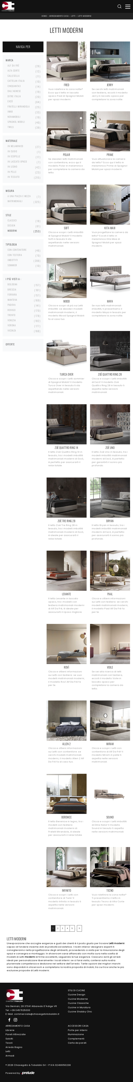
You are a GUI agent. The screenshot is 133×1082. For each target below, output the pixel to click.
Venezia (12, 320)
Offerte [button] (10, 344)
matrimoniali (15, 201)
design (11, 225)
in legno (12, 166)
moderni (12, 230)
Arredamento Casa (59, 16)
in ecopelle (14, 156)
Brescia (12, 289)
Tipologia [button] (11, 244)
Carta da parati (77, 1042)
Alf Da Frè (13, 65)
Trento (11, 315)
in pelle (12, 171)
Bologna (12, 284)
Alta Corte (14, 70)
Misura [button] (10, 191)
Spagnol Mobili (16, 121)
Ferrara (12, 294)
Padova (12, 304)
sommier (12, 265)
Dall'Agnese (14, 91)
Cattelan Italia (16, 80)
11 (79, 928)
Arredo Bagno (14, 1047)
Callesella (14, 75)
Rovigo (12, 310)
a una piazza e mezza (19, 196)
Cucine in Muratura (79, 1007)
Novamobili (14, 116)
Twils (11, 127)
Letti (73, 16)
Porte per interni (77, 1030)
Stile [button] (9, 215)
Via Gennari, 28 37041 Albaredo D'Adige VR (31, 1006)
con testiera (15, 255)
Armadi (10, 1055)
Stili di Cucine (76, 990)
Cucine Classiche (78, 1003)
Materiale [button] (12, 141)
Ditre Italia (14, 96)
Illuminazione (76, 1034)
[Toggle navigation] (128, 6)
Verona (12, 325)
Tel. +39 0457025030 (18, 1010)
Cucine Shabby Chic (80, 1011)
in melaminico (15, 146)
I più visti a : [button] (13, 279)
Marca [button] (10, 60)
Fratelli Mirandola (19, 106)
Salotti (9, 1038)
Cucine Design (76, 994)
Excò (10, 101)
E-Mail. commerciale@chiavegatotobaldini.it (32, 1014)
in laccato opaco (17, 161)
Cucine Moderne (78, 999)
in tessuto (14, 177)
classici (12, 220)
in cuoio (12, 151)
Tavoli (9, 1042)
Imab (10, 111)
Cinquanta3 (14, 86)
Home (44, 16)
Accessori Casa (78, 1025)
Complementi (76, 1038)
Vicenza (12, 330)
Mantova (12, 299)
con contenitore (17, 249)
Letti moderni (84, 16)
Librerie (10, 1030)
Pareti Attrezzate (16, 1034)
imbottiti (13, 260)
